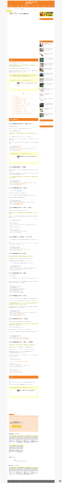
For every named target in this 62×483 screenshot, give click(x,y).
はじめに (13, 95)
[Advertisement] (23, 51)
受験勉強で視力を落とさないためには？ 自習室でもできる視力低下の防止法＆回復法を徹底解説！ (48, 79)
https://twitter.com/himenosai (17, 232)
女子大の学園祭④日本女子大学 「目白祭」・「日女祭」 (21, 103)
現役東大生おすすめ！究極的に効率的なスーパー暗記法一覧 (48, 84)
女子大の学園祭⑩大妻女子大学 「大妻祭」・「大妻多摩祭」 (22, 113)
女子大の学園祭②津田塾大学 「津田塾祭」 (19, 100)
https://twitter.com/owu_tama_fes (17, 372)
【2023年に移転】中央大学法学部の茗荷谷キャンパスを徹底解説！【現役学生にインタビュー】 (48, 64)
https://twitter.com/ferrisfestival (17, 250)
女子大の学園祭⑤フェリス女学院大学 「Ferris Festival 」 (21, 105)
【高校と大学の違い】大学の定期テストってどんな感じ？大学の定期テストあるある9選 (48, 49)
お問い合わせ (34, 481)
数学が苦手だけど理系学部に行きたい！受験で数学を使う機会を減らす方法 (48, 104)
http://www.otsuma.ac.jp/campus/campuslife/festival (20, 361)
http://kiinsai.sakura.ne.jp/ (16, 149)
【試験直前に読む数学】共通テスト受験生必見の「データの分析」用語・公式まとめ (48, 114)
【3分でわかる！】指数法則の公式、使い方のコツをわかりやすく (48, 59)
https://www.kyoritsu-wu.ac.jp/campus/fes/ (19, 314)
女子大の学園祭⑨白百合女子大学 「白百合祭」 (20, 111)
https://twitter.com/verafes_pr (17, 204)
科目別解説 (17, 6)
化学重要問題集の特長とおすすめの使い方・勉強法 (48, 109)
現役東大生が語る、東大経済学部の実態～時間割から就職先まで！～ (48, 74)
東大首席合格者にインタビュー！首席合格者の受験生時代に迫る (48, 44)
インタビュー (49, 6)
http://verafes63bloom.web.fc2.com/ (18, 203)
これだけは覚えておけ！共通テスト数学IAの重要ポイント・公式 (48, 54)
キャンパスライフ (33, 6)
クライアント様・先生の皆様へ (27, 481)
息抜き (38, 6)
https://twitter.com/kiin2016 (17, 150)
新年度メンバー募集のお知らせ (18, 481)
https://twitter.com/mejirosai (17, 227)
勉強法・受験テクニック (12, 6)
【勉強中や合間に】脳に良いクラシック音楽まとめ (48, 94)
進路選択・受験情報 (26, 6)
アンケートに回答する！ (16, 426)
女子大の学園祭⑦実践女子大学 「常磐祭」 (19, 108)
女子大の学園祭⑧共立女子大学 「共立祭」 (19, 110)
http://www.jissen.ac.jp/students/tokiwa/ (18, 292)
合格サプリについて (11, 481)
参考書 (22, 6)
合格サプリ (47, 481)
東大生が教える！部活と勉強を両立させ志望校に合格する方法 (48, 69)
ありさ (15, 460)
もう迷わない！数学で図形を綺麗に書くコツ (48, 99)
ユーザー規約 (38, 481)
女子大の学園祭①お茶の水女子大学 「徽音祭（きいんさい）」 (22, 98)
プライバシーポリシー (43, 128)
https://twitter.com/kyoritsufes (17, 315)
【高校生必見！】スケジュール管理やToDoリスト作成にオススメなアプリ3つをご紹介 (48, 89)
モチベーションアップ (43, 6)
